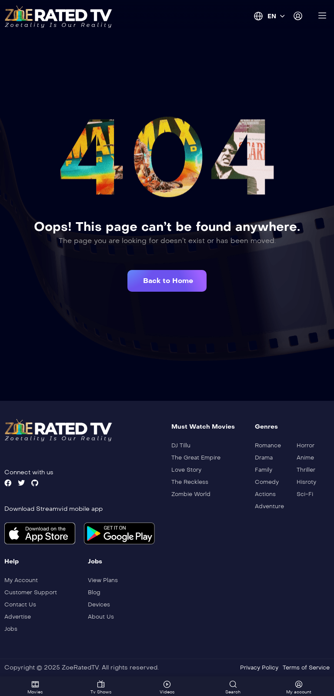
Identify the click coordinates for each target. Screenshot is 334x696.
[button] (167, 281)
